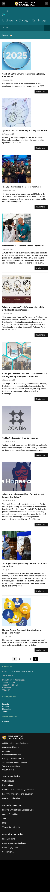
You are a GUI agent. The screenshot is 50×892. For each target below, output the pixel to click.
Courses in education (11, 798)
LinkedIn (5, 704)
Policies (5, 721)
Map (4, 823)
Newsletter (6, 709)
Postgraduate (7, 785)
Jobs (4, 819)
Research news (8, 839)
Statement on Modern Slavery (14, 762)
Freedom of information (11, 755)
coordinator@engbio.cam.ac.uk (21, 671)
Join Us (5, 711)
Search (46, 3)
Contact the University (11, 747)
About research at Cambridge (14, 843)
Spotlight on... (8, 852)
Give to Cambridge (10, 814)
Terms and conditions (11, 766)
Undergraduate (8, 781)
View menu (3, 3)
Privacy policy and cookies (13, 759)
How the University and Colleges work (17, 810)
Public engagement (10, 848)
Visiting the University (11, 827)
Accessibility (7, 751)
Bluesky (5, 706)
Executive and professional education (17, 794)
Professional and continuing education (17, 790)
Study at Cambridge (11, 776)
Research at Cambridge (12, 834)
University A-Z (8, 770)
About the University (11, 805)
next (34, 659)
